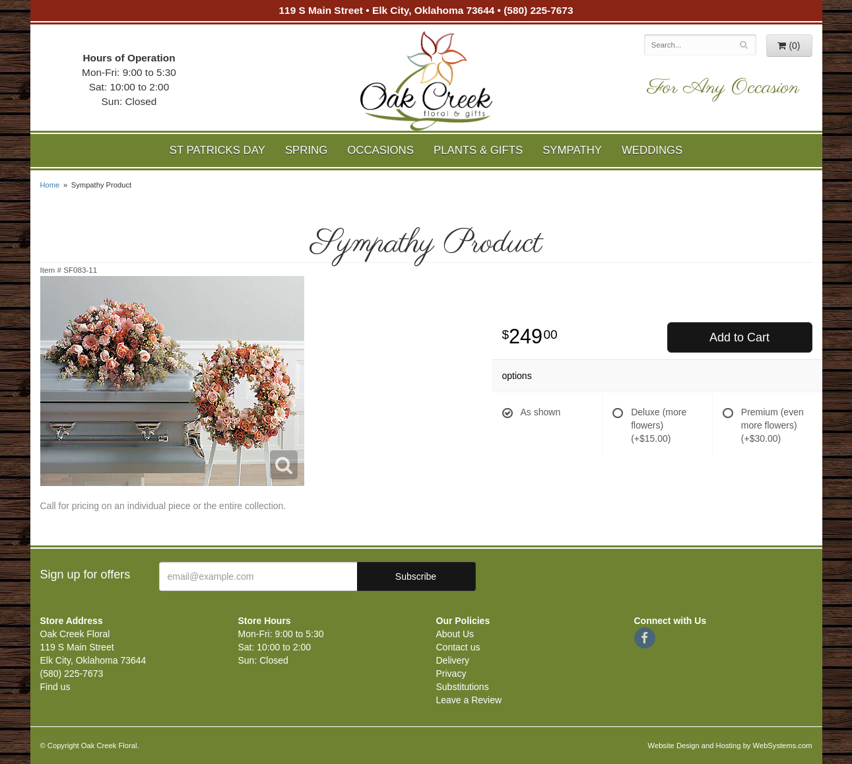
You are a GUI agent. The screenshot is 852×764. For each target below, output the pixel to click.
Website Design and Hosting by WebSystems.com (730, 745)
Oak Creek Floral (426, 81)
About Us (455, 634)
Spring (306, 150)
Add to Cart (739, 337)
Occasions (380, 150)
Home (50, 185)
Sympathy (572, 150)
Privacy (451, 673)
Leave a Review (469, 700)
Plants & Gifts (478, 150)
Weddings (652, 150)
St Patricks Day (217, 150)
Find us (55, 686)
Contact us (458, 647)
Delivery (453, 660)
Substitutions (462, 686)
